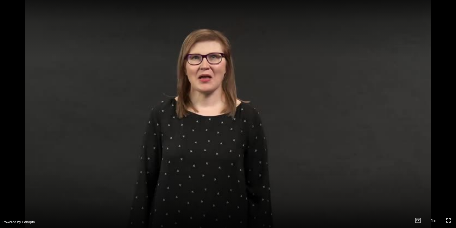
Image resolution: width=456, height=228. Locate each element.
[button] (418, 220)
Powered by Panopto (19, 222)
